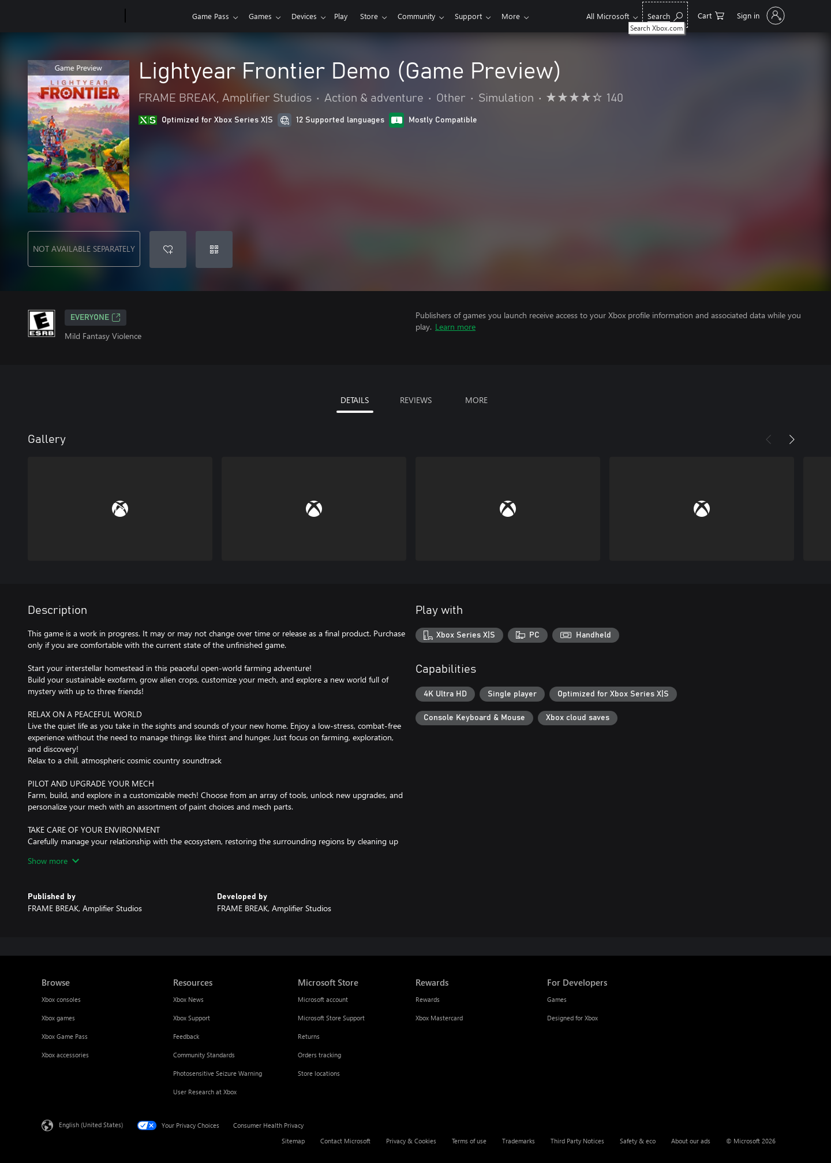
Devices (308, 16)
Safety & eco (638, 1141)
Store (378, 16)
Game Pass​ (210, 16)
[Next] (791, 439)
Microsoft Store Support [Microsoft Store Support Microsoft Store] (331, 1018)
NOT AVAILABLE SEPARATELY (84, 248)
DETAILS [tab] (354, 399)
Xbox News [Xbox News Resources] (188, 999)
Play (347, 16)
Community (428, 16)
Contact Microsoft (345, 1141)
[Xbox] (157, 16)
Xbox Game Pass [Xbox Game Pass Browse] (65, 1036)
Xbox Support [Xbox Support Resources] (191, 1018)
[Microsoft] (81, 16)
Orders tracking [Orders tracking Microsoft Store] (319, 1054)
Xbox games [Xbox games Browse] (58, 1018)
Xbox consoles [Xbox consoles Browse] (61, 999)
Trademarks (518, 1141)
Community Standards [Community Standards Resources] (204, 1054)
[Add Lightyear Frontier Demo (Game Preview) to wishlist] (167, 249)
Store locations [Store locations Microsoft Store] (319, 1073)
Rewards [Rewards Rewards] (427, 999)
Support (482, 16)
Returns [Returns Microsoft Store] (309, 1036)
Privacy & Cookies (411, 1141)
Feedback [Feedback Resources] (186, 1036)
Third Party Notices (577, 1141)
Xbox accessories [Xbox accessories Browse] (65, 1054)
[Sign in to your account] (759, 15)
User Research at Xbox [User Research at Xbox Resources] (205, 1091)
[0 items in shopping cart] (711, 14)
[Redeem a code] (214, 249)
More (527, 16)
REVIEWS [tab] (416, 399)
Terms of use (469, 1141)
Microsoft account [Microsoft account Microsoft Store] (323, 999)
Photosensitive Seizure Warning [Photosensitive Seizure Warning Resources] (217, 1073)
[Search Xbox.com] (665, 15)
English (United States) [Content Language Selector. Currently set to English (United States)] (91, 1124)
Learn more (455, 326)
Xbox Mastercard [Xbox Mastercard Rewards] (439, 1018)
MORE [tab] (476, 399)
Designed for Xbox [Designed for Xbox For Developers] (572, 1018)
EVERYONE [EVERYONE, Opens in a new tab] (95, 317)
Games (262, 16)
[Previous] (768, 439)
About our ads (690, 1141)
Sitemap (293, 1141)
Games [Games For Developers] (557, 999)
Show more (53, 860)
